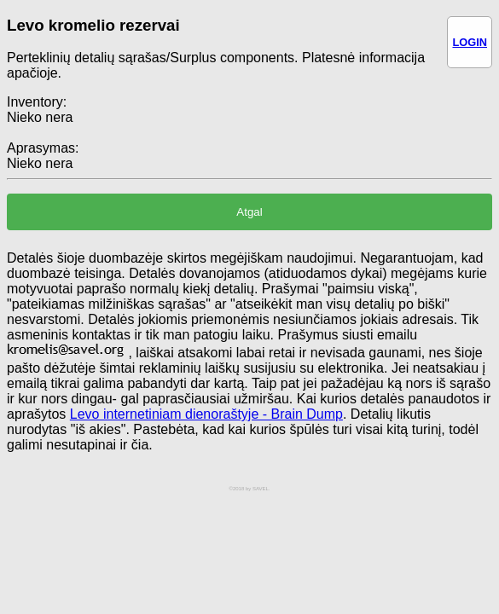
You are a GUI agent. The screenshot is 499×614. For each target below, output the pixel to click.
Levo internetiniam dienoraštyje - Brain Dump (206, 414)
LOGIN (469, 42)
